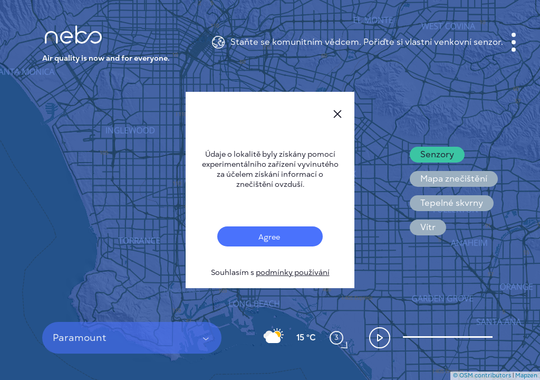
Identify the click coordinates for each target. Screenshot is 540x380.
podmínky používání (293, 273)
